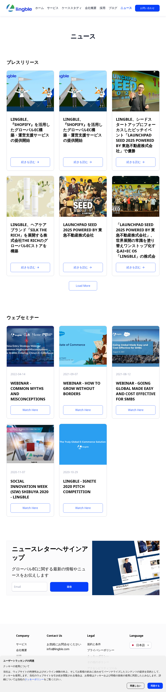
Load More (83, 286)
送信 (74, 586)
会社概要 (90, 8)
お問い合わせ (147, 8)
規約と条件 (93, 643)
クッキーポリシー (34, 678)
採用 (102, 8)
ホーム (39, 8)
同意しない (135, 685)
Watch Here (30, 410)
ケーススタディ (72, 8)
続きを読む (30, 162)
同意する (155, 685)
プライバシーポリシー (100, 649)
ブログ (113, 8)
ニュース (126, 8)
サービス (53, 8)
